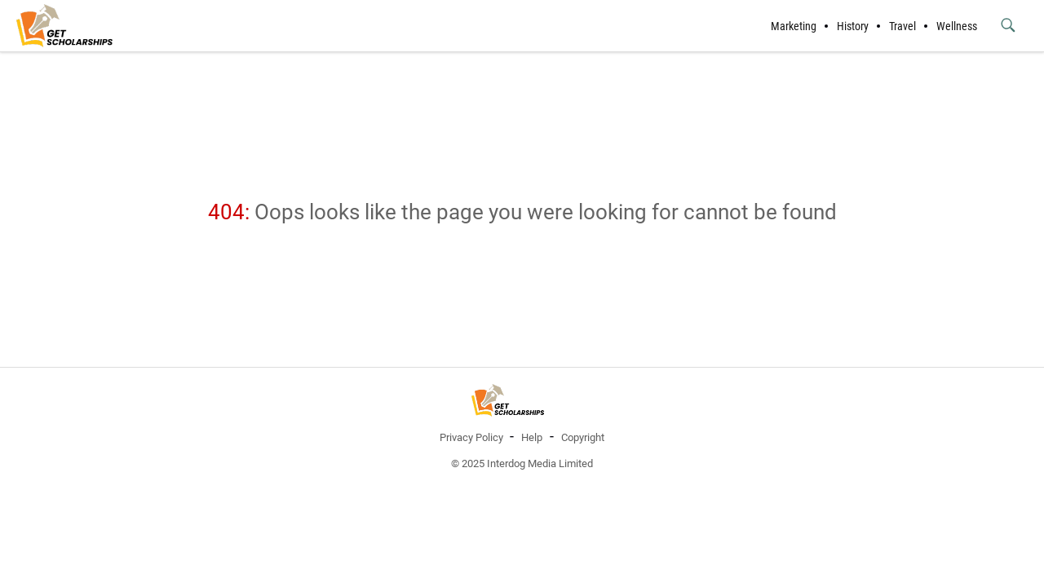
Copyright (582, 437)
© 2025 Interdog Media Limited (522, 463)
